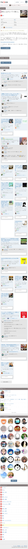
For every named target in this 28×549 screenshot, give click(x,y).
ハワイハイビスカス (7, 27)
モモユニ (5, 155)
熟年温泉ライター (6, 285)
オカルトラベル (19, 194)
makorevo (6, 106)
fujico (4, 174)
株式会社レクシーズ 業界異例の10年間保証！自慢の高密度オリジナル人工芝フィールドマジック (10, 240)
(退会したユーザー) (7, 320)
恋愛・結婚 (4, 499)
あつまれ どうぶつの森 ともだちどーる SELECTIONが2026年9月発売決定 (18, 121)
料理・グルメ (5, 496)
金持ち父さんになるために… (10, 77)
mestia (17, 455)
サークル (14, 545)
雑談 (3, 536)
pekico (18, 230)
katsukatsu (6, 249)
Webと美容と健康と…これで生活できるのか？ (11, 373)
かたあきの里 (19, 286)
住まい (3, 489)
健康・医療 (4, 508)
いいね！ (3, 78)
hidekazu (18, 213)
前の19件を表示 (4, 146)
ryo (3, 455)
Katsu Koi (10, 463)
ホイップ (5, 81)
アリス (10, 100)
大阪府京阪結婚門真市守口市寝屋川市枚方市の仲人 (18, 351)
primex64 (5, 110)
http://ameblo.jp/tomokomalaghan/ (7, 42)
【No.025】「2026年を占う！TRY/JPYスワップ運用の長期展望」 (18, 168)
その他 (3, 539)
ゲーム (3, 522)
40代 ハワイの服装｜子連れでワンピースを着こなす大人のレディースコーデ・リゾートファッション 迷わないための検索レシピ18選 (7, 186)
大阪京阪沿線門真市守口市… (10, 350)
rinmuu (5, 151)
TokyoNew (3, 432)
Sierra (24, 455)
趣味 (3, 515)
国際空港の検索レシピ (6, 192)
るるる (4, 196)
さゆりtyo (10, 455)
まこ (5, 103)
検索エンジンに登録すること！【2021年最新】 (5, 364)
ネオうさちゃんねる (11, 99)
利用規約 (18, 545)
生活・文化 (4, 492)
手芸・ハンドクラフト (6, 520)
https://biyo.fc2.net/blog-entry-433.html (7, 139)
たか (24, 463)
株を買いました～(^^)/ (6, 73)
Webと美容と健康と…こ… (7, 369)
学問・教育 (4, 532)
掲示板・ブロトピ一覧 (6, 62)
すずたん (18, 127)
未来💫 (2, 138)
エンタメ (4, 487)
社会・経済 (4, 511)
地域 (3, 534)
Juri (9, 265)
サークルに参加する (5, 48)
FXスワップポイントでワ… (21, 171)
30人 (15, 19)
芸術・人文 (4, 529)
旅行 (3, 15)
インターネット (5, 527)
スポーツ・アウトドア (6, 501)
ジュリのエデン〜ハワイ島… (6, 263)
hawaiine (3, 478)
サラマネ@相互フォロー (13, 318)
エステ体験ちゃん (6, 213)
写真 (3, 518)
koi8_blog (5, 245)
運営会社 (25, 545)
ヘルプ (22, 545)
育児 (3, 494)
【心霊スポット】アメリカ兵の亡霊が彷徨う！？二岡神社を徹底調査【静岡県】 (18, 185)
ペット (3, 506)
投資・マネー (5, 513)
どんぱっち (6, 267)
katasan (4, 463)
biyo (9, 143)
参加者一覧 (14, 480)
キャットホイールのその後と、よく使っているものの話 (5, 166)
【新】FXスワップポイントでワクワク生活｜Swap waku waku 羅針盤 (17, 462)
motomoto (6, 147)
